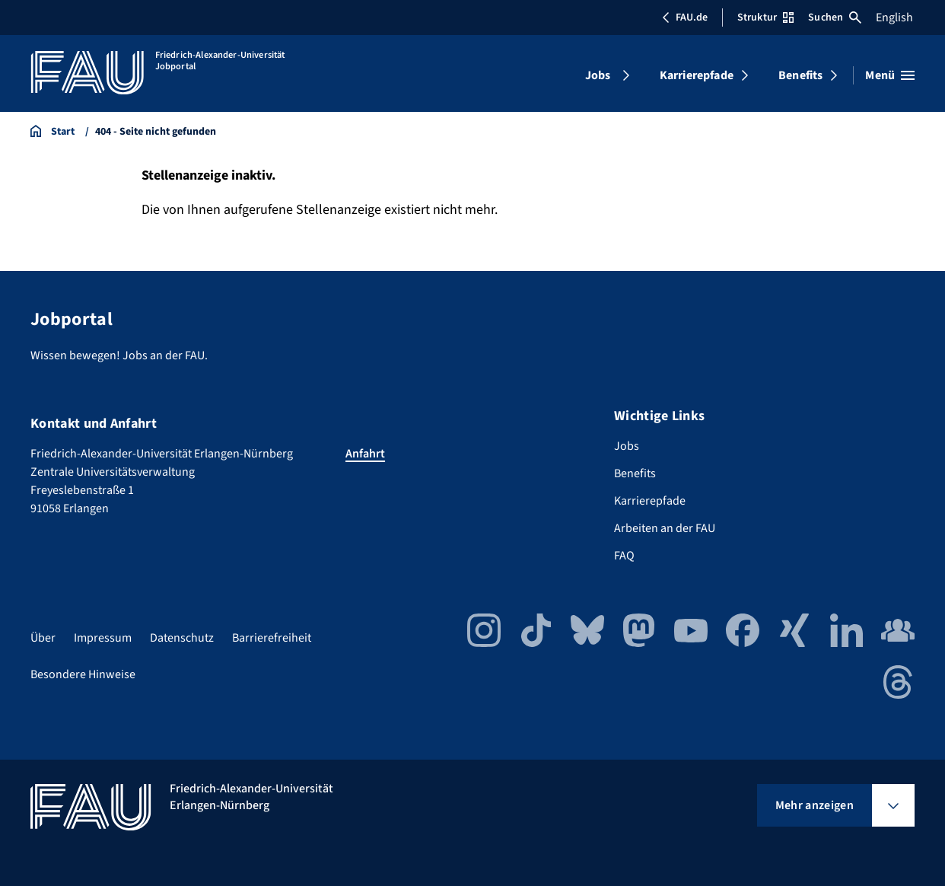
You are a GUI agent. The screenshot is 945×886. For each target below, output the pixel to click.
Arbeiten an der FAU (664, 528)
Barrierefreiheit (271, 637)
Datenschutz (182, 637)
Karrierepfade (696, 75)
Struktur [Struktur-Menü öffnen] (765, 17)
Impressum (103, 637)
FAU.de (684, 17)
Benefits (800, 75)
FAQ (624, 555)
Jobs (598, 75)
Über (43, 637)
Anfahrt (365, 453)
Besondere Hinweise (82, 674)
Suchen (834, 17)
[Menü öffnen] (890, 75)
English (894, 17)
